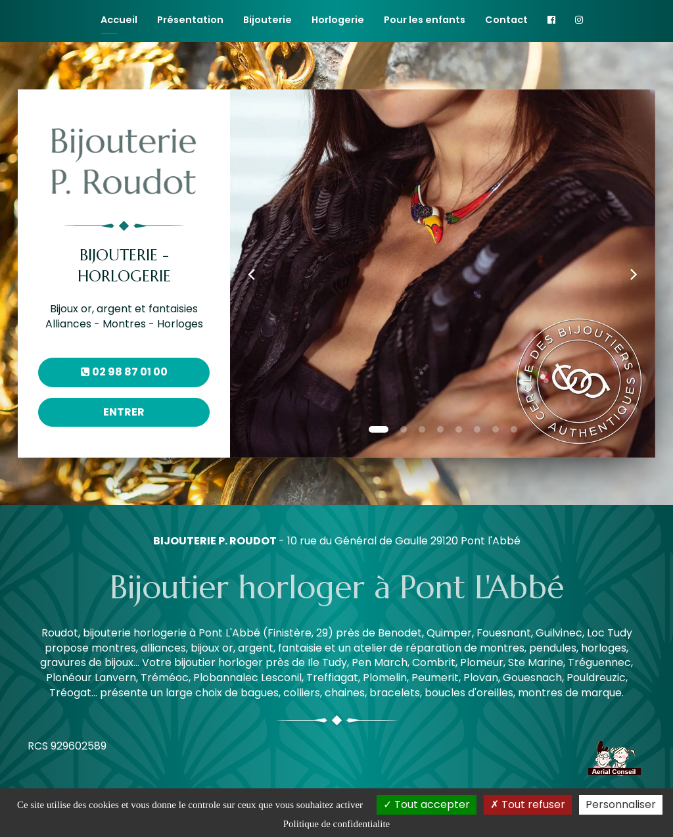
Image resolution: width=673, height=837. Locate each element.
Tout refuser (527, 804)
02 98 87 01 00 (124, 371)
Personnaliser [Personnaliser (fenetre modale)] (621, 804)
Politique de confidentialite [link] (336, 824)
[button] (251, 273)
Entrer (124, 411)
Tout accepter (426, 804)
